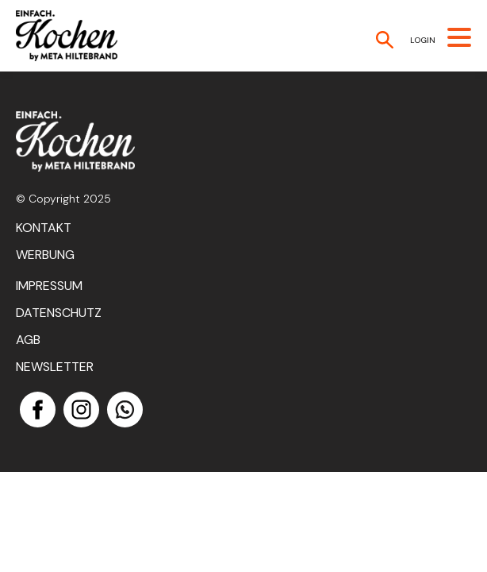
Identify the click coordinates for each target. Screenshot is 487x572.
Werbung (45, 254)
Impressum (49, 285)
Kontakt (43, 227)
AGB (28, 339)
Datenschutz (59, 312)
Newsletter (55, 366)
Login (422, 40)
